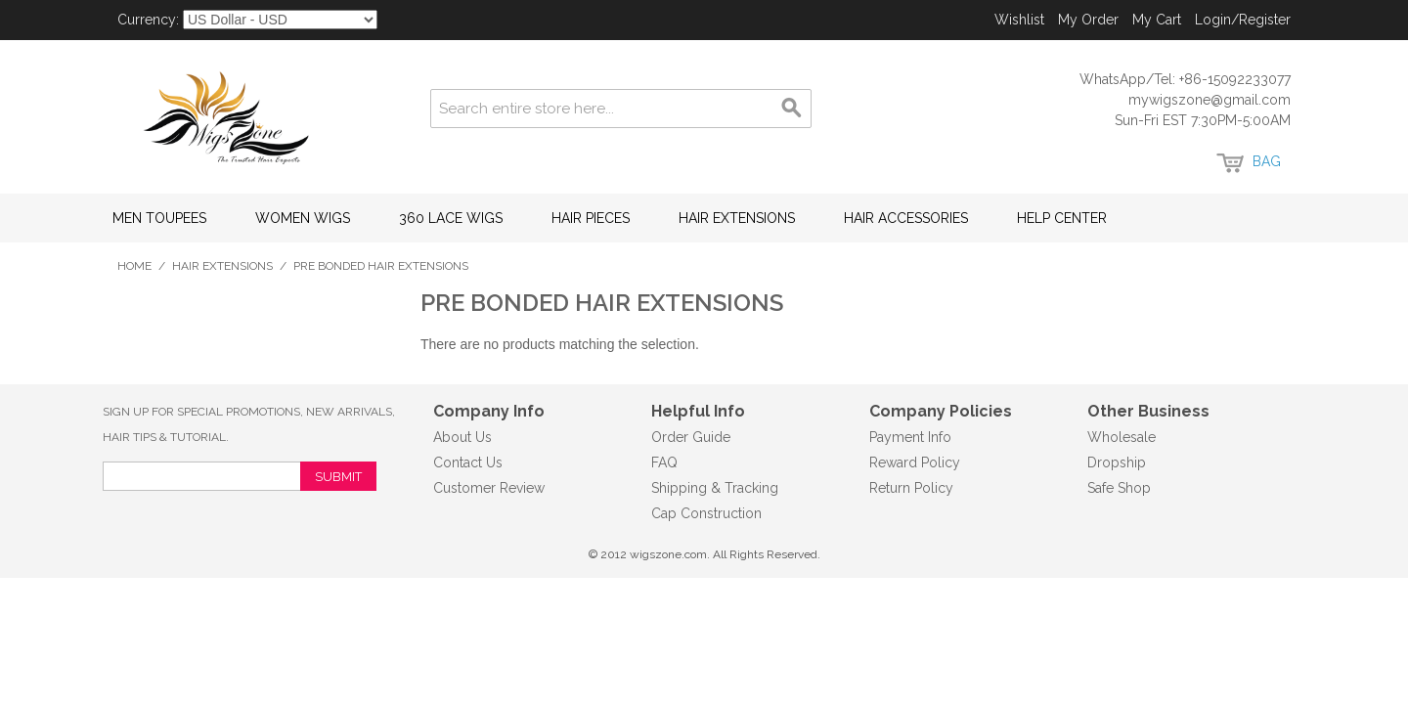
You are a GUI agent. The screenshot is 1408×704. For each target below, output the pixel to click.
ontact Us (473, 462)
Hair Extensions (737, 218)
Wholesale (1121, 437)
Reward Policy (914, 462)
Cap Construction (706, 513)
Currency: (148, 19)
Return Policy (911, 488)
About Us (462, 437)
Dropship (1116, 462)
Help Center (1062, 218)
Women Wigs (302, 218)
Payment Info (910, 437)
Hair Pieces (590, 218)
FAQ (664, 462)
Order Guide (690, 437)
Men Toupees (159, 218)
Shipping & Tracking (714, 488)
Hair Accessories (906, 218)
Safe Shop (1119, 488)
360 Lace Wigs (451, 218)
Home (134, 266)
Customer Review (489, 488)
